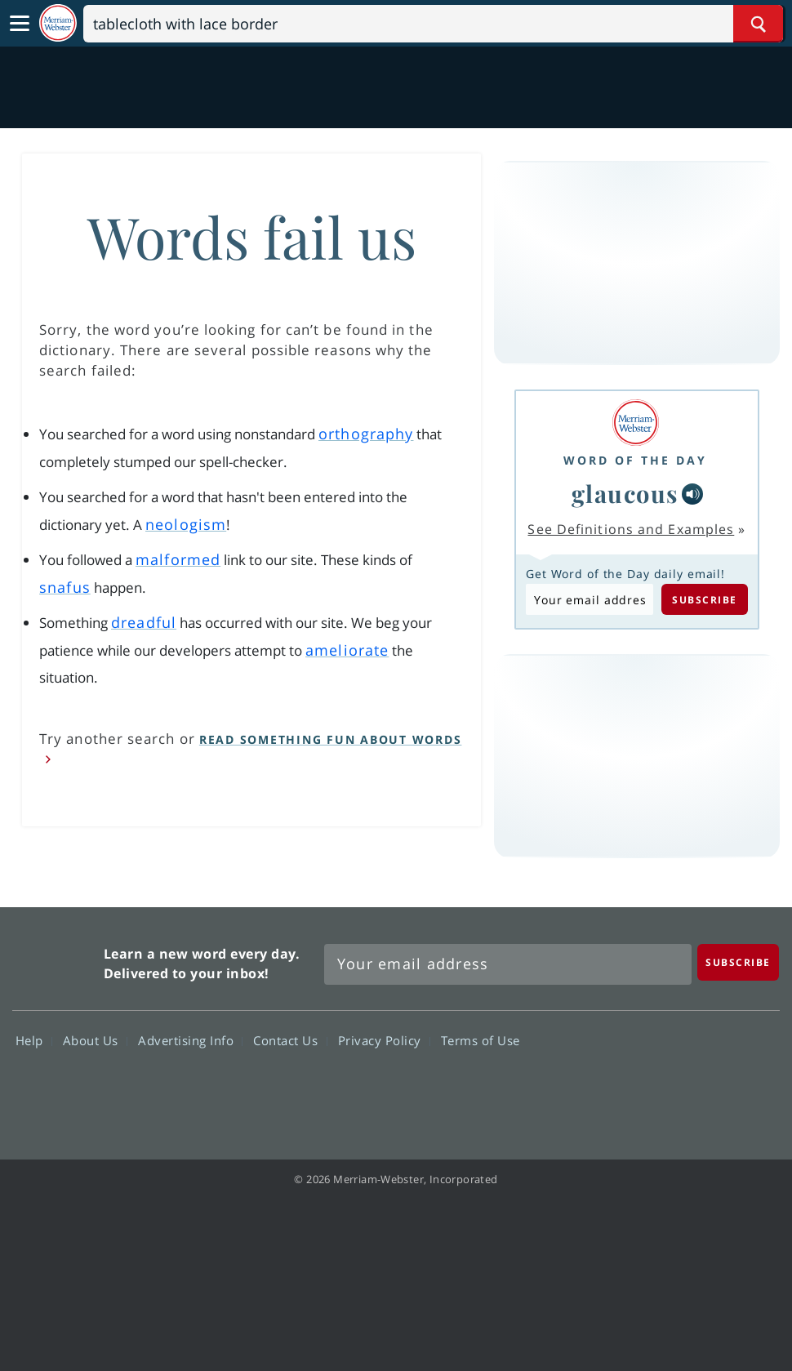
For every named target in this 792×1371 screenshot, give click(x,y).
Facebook (572, 1087)
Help (34, 1040)
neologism (185, 524)
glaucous (625, 493)
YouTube (689, 1087)
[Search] (433, 23)
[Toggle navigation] (19, 23)
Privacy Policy (384, 1040)
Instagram (748, 1087)
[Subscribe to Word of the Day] (589, 599)
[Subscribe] (738, 962)
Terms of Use (480, 1040)
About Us (95, 1040)
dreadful (143, 622)
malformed (178, 559)
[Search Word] (758, 23)
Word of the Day (635, 460)
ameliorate (347, 650)
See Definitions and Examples (630, 529)
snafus (65, 587)
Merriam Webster (56, 960)
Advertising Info (190, 1040)
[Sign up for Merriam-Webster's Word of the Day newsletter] (508, 964)
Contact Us (290, 1040)
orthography (365, 433)
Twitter (631, 1087)
